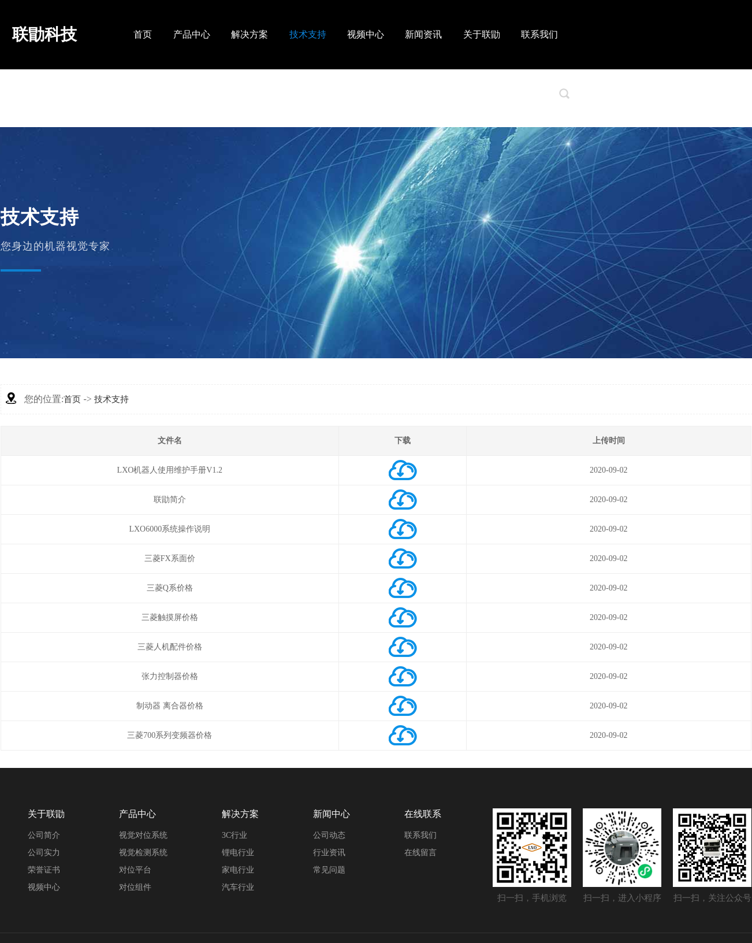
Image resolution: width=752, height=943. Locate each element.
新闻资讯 (423, 34)
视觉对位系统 (143, 835)
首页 (142, 34)
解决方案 (249, 34)
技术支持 (307, 34)
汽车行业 (238, 887)
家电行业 (238, 870)
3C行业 (234, 835)
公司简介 (44, 835)
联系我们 (539, 34)
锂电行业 (238, 852)
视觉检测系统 (143, 852)
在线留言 (420, 852)
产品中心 (191, 34)
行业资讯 (329, 852)
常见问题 (329, 870)
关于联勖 (481, 34)
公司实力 (44, 852)
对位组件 (135, 887)
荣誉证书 (44, 870)
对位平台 (135, 870)
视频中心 (365, 34)
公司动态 (329, 835)
